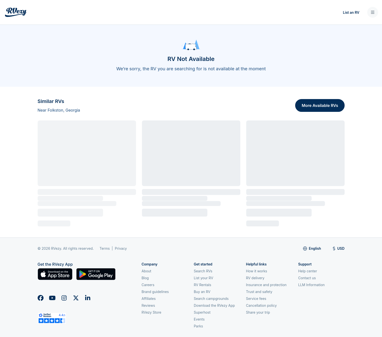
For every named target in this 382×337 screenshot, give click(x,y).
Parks (198, 326)
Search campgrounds (211, 298)
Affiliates (148, 298)
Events (199, 319)
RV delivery (255, 278)
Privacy (121, 248)
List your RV (203, 278)
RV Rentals (202, 285)
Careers (147, 285)
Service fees (256, 298)
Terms (105, 248)
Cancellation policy (261, 305)
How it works (256, 271)
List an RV (351, 12)
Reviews (148, 305)
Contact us (307, 278)
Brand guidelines (155, 292)
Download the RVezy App (214, 305)
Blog (145, 278)
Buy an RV (202, 292)
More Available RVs (320, 105)
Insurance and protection (266, 285)
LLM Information (311, 285)
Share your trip (258, 312)
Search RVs (203, 271)
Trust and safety (259, 292)
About (146, 271)
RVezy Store (151, 312)
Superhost (202, 312)
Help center (307, 271)
